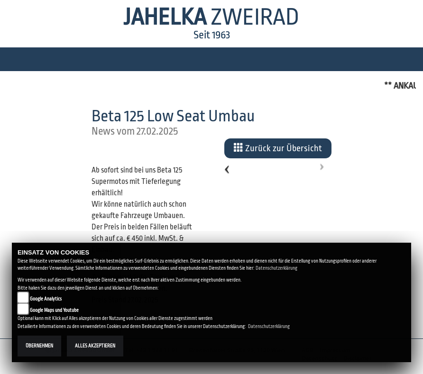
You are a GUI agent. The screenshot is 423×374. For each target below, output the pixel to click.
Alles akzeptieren (95, 345)
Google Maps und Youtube (54, 310)
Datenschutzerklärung (276, 268)
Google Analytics (46, 298)
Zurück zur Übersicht (278, 148)
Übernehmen (39, 345)
